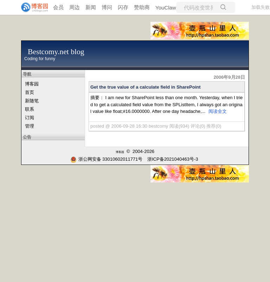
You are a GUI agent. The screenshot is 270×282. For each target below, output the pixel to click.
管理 (29, 126)
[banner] (32, 7)
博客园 (32, 83)
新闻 (90, 7)
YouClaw (165, 8)
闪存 (123, 7)
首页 (29, 92)
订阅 (29, 117)
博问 (107, 7)
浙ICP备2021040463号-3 (172, 159)
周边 (74, 7)
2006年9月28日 (229, 77)
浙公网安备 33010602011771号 (106, 159)
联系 (29, 109)
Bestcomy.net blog (56, 51)
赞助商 (142, 7)
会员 (58, 7)
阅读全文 (217, 111)
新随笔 (32, 100)
